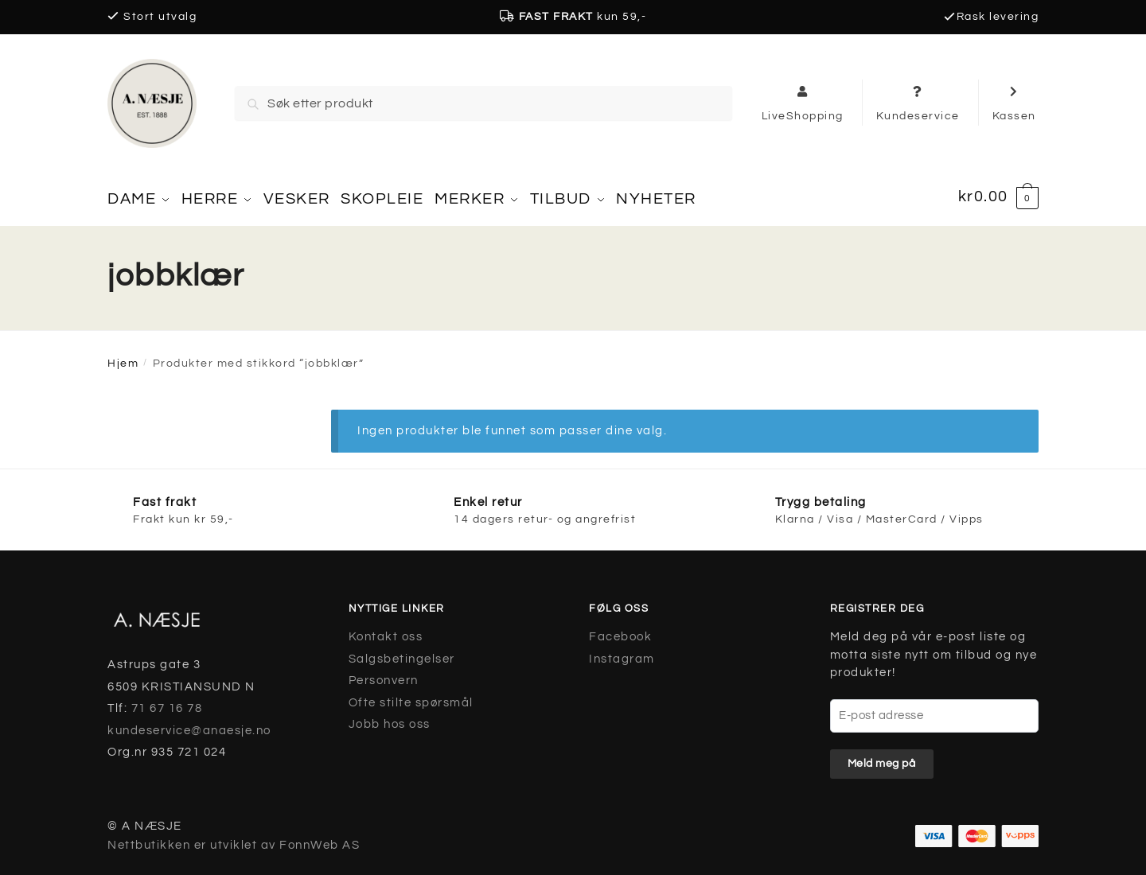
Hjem (122, 358)
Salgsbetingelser (402, 653)
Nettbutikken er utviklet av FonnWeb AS (233, 840)
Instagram (622, 653)
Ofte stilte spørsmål (411, 697)
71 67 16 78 (167, 703)
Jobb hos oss (390, 719)
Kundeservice (918, 103)
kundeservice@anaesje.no (189, 725)
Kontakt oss (386, 631)
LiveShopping (803, 103)
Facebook (620, 631)
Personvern (384, 675)
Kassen (1014, 103)
